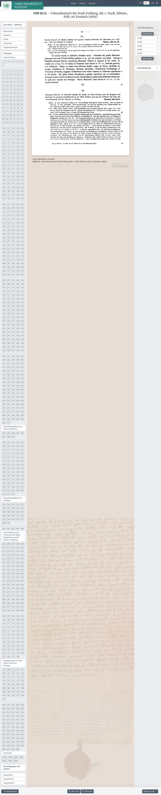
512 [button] (13, 450)
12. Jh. (139, 38)
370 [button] (3, 332)
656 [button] (8, 581)
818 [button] (17, 716)
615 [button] (3, 551)
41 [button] (7, 89)
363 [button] (17, 324)
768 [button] (22, 673)
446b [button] (21, 757)
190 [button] (3, 195)
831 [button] (8, 727)
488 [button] (17, 419)
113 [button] (17, 136)
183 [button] (17, 187)
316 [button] (8, 291)
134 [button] (22, 150)
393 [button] (17, 347)
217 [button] (13, 215)
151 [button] (8, 165)
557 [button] (13, 483)
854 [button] (22, 742)
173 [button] (17, 180)
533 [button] (17, 464)
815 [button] (3, 716)
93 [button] (22, 119)
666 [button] (8, 588)
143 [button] (17, 158)
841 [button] (8, 734)
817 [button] (13, 716)
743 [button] (17, 646)
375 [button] (3, 336)
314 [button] (22, 287)
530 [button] (3, 464)
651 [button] (8, 577)
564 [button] (22, 487)
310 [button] (3, 287)
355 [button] (3, 321)
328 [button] (17, 299)
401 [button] (8, 356)
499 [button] (13, 437)
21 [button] (22, 74)
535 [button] (3, 468)
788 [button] (22, 688)
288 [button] (17, 267)
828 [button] (17, 723)
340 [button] (3, 310)
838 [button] (17, 731)
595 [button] (13, 519)
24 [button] (11, 78)
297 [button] (13, 274)
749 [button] (22, 649)
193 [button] (17, 195)
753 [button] (17, 653)
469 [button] (22, 404)
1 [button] (2, 61)
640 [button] (3, 570)
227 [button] (13, 223)
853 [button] (17, 742)
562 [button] (13, 487)
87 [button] (22, 115)
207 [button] (13, 208)
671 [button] (8, 592)
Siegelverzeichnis (10, 47)
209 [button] (22, 208)
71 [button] (7, 108)
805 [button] (3, 708)
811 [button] (8, 712)
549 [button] (22, 476)
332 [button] (13, 302)
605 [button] (3, 544)
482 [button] (13, 415)
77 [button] (7, 111)
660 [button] (3, 584)
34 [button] (3, 85)
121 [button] (8, 143)
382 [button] (13, 339)
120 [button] (3, 143)
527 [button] (13, 461)
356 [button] (8, 321)
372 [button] (13, 332)
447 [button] (13, 389)
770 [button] (8, 677)
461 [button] (8, 400)
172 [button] (13, 180)
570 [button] (3, 494)
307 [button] (13, 284)
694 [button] (22, 607)
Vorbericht (7, 43)
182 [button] (13, 187)
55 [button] (14, 97)
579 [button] (8, 508)
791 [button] (13, 692)
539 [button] (22, 468)
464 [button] (22, 400)
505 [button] (3, 446)
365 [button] (3, 328)
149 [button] (22, 161)
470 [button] (3, 408)
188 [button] (17, 191)
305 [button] (3, 284)
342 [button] (13, 310)
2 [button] (5, 61)
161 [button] (8, 173)
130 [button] (3, 150)
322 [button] (13, 295)
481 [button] (8, 415)
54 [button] (11, 97)
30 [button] (11, 82)
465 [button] (3, 404)
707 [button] (13, 620)
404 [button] (22, 356)
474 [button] (22, 408)
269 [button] (22, 252)
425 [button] (3, 375)
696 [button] (8, 610)
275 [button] (3, 260)
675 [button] (3, 596)
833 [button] (17, 727)
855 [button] (3, 745)
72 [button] (11, 108)
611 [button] (8, 547)
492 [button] (3, 433)
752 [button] (13, 653)
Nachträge (7, 753)
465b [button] (4, 761)
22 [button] (3, 78)
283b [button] (16, 757)
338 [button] (17, 306)
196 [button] (8, 198)
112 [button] (13, 136)
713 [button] (17, 623)
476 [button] (8, 412)
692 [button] (13, 607)
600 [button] (3, 529)
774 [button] (3, 681)
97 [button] (14, 123)
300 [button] (3, 280)
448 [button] (17, 389)
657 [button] (13, 581)
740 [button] (3, 646)
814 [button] (22, 712)
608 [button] (17, 544)
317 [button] (13, 291)
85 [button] (14, 115)
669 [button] (22, 588)
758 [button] (17, 657)
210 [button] (3, 212)
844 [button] (22, 734)
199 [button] (22, 198)
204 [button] (22, 204)
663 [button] (17, 584)
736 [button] (8, 642)
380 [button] (3, 339)
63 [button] (22, 100)
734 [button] (22, 638)
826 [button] (8, 723)
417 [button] (13, 367)
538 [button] (17, 468)
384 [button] (22, 339)
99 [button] (22, 123)
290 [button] (3, 271)
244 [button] (22, 234)
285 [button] (3, 267)
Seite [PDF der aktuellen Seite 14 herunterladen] (74, 791)
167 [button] (13, 176)
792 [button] (17, 692)
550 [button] (3, 479)
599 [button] (8, 523)
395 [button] (3, 350)
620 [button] (3, 555)
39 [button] (22, 85)
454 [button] (22, 393)
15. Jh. (139, 49)
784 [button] (3, 688)
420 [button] (3, 371)
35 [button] (7, 85)
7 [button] (19, 61)
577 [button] (22, 504)
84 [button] (11, 115)
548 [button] (17, 476)
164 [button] (22, 173)
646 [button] (8, 573)
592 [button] (22, 515)
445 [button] (3, 389)
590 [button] (13, 515)
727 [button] (13, 635)
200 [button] (3, 204)
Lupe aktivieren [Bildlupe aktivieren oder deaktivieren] (120, 165)
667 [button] (13, 588)
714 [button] (22, 623)
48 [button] (11, 93)
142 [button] (13, 158)
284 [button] (22, 263)
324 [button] (22, 295)
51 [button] (22, 93)
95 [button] (7, 123)
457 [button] (13, 397)
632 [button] (13, 562)
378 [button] (17, 336)
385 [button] (3, 343)
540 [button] (3, 472)
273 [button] (17, 256)
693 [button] (17, 607)
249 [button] (22, 237)
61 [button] (14, 100)
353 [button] (17, 317)
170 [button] (3, 180)
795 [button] (8, 695)
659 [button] (22, 581)
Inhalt (5, 39)
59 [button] (7, 100)
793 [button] (22, 692)
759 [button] (3, 669)
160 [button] (3, 173)
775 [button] (8, 681)
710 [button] (3, 623)
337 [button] (13, 306)
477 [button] (13, 412)
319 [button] (22, 291)
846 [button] (8, 738)
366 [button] (8, 328)
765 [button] (8, 673)
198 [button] (17, 198)
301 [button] (8, 280)
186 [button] (8, 191)
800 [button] (3, 705)
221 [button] (8, 219)
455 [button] (3, 397)
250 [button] (3, 241)
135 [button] (3, 154)
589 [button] (8, 515)
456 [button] (8, 397)
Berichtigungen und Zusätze (11, 767)
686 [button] (8, 603)
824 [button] (22, 720)
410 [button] (3, 363)
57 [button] (22, 97)
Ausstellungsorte (144, 68)
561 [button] (8, 487)
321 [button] (8, 295)
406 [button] (8, 360)
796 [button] (13, 695)
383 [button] (17, 339)
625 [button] (3, 559)
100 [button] (3, 128)
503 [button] (17, 442)
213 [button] (17, 212)
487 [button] (13, 419)
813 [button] (17, 712)
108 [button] (17, 132)
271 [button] (8, 256)
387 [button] (13, 343)
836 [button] (8, 731)
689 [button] (22, 603)
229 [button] (22, 223)
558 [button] (17, 483)
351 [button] (8, 317)
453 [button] (17, 393)
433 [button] (17, 378)
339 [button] (22, 306)
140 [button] (3, 158)
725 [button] (3, 635)
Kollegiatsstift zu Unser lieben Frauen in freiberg (13, 663)
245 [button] (3, 237)
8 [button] (22, 61)
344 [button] (22, 310)
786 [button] (13, 688)
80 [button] (18, 111)
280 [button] (3, 263)
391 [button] (8, 347)
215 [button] (3, 215)
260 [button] (3, 249)
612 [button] (13, 547)
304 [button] (22, 280)
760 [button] (8, 669)
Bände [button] (73, 3)
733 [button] (17, 638)
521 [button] (8, 457)
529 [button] (22, 461)
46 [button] (3, 93)
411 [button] (8, 363)
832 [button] (13, 727)
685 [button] (3, 603)
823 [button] (17, 720)
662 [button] (13, 584)
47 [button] (7, 93)
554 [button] (22, 479)
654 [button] (22, 577)
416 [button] (8, 367)
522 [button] (13, 457)
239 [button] (22, 230)
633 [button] (17, 562)
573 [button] (3, 504)
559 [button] (22, 483)
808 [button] (17, 708)
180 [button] (3, 187)
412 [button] (13, 363)
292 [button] (13, 271)
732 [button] (13, 638)
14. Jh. (139, 46)
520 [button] (3, 457)
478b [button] (10, 761)
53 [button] (7, 97)
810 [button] (3, 712)
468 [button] (17, 404)
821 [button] (8, 720)
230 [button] (3, 226)
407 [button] (13, 360)
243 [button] (17, 234)
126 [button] (8, 147)
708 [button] (17, 620)
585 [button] (13, 512)
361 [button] (8, 324)
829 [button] (22, 723)
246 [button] (8, 237)
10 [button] (3, 71)
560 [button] (3, 487)
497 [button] (3, 437)
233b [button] (10, 757)
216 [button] (8, 215)
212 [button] (13, 212)
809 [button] (22, 708)
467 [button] (13, 404)
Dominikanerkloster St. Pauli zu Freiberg (12, 427)
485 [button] (3, 419)
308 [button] (17, 284)
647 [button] (13, 573)
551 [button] (8, 479)
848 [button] (17, 738)
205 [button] (3, 208)
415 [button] (3, 367)
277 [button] (13, 260)
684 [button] (22, 599)
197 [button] (13, 198)
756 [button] (8, 657)
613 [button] (17, 547)
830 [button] (3, 727)
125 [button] (3, 147)
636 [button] (8, 566)
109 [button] (22, 132)
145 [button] (3, 161)
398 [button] (17, 350)
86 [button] (18, 115)
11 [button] (7, 71)
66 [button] (11, 104)
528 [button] (17, 461)
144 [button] (22, 158)
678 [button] (17, 596)
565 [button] (3, 490)
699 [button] (22, 610)
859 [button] (22, 745)
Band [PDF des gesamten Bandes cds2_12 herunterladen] (87, 791)
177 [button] (13, 184)
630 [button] (3, 562)
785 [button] (8, 688)
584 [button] (8, 512)
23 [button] (7, 78)
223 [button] (17, 219)
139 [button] (22, 154)
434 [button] (22, 378)
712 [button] (13, 623)
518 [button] (17, 453)
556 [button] (8, 483)
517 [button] (13, 453)
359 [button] (22, 321)
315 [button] (3, 291)
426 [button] (8, 375)
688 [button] (17, 603)
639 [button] (22, 566)
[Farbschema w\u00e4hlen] (157, 3)
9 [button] (2, 65)
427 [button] (13, 375)
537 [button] (13, 468)
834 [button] (22, 727)
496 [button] (22, 433)
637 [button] (13, 566)
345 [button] (3, 313)
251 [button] (8, 241)
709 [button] (22, 620)
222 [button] (13, 219)
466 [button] (8, 404)
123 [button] (17, 143)
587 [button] (22, 512)
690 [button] (3, 607)
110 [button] (3, 136)
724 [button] (22, 631)
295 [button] (3, 274)
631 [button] (8, 562)
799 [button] (3, 699)
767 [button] (17, 673)
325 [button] (3, 299)
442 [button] (13, 386)
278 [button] (17, 260)
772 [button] (17, 677)
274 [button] (22, 256)
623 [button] (17, 555)
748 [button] (17, 649)
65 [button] (7, 104)
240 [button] (3, 234)
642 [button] (13, 570)
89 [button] (7, 119)
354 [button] (22, 317)
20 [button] (18, 74)
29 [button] (7, 82)
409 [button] (22, 360)
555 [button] (3, 483)
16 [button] (3, 74)
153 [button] (17, 165)
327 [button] (13, 299)
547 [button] (13, 476)
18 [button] (11, 74)
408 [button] (17, 360)
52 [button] (3, 97)
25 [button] (14, 78)
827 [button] (13, 723)
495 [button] (17, 433)
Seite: (141, 3)
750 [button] (3, 653)
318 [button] (17, 291)
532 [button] (13, 464)
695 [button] (3, 610)
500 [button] (3, 442)
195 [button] (3, 198)
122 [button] (13, 143)
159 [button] (22, 169)
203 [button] (17, 204)
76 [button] (3, 111)
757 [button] (13, 657)
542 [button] (13, 472)
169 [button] (22, 176)
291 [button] (8, 271)
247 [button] (13, 237)
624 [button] (22, 555)
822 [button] (13, 720)
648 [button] (17, 573)
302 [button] (13, 280)
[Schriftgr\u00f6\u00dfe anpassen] (152, 3)
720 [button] (3, 631)
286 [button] (8, 267)
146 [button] (8, 161)
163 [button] (17, 173)
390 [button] (3, 347)
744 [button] (22, 646)
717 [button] (13, 627)
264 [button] (22, 249)
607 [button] (13, 544)
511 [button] (8, 450)
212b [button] (4, 757)
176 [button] (8, 184)
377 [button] (13, 336)
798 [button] (22, 695)
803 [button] (17, 705)
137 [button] (13, 154)
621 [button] (8, 555)
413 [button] (17, 363)
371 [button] (8, 332)
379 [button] (22, 336)
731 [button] (8, 638)
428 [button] (17, 375)
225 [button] (3, 223)
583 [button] (3, 512)
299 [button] (22, 274)
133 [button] (17, 150)
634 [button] (22, 562)
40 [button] (3, 89)
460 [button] (3, 400)
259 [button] (22, 245)
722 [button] (13, 631)
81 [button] (22, 111)
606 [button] (8, 544)
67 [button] (14, 104)
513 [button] (17, 450)
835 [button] (3, 731)
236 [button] (8, 230)
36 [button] (11, 85)
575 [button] (13, 504)
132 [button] (13, 150)
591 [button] (17, 515)
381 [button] (8, 339)
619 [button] (22, 551)
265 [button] (3, 252)
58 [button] (3, 100)
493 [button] (8, 433)
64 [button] (3, 104)
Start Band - (12, 25)
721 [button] (8, 631)
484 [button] (22, 415)
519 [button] (22, 453)
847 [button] (13, 738)
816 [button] (8, 716)
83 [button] (7, 115)
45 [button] (22, 89)
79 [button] (14, 111)
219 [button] (22, 215)
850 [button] (3, 742)
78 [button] (11, 111)
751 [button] (8, 653)
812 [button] (13, 712)
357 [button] (13, 321)
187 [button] (13, 191)
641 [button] (8, 570)
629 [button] (22, 559)
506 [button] (8, 446)
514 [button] (22, 450)
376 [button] (8, 336)
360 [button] (3, 324)
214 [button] (22, 212)
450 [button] (3, 393)
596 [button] (17, 519)
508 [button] (17, 446)
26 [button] (18, 78)
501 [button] (8, 442)
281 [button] (8, 263)
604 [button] (22, 529)
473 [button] (17, 408)
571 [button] (8, 494)
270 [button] (3, 256)
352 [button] (13, 317)
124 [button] (22, 143)
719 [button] (22, 627)
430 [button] (3, 378)
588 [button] (3, 515)
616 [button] (8, 551)
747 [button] (13, 649)
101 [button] (8, 128)
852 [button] (13, 742)
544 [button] (22, 472)
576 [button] (17, 504)
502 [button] (13, 442)
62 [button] (18, 100)
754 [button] (22, 653)
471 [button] (8, 408)
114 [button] (22, 136)
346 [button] (8, 313)
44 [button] (18, 89)
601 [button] (8, 529)
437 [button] (13, 382)
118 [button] (17, 139)
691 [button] (8, 607)
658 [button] (17, 581)
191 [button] (8, 195)
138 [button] (17, 154)
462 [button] (13, 400)
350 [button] (3, 317)
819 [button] (22, 716)
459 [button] (22, 397)
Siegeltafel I (8, 775)
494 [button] (13, 433)
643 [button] (17, 570)
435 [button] (3, 382)
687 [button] (13, 603)
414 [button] (22, 363)
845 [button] (3, 738)
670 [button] (3, 592)
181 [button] (8, 187)
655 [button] (3, 581)
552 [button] (13, 479)
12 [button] (11, 71)
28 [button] (3, 82)
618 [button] (17, 551)
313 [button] (17, 287)
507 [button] (13, 446)
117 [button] (13, 139)
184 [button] (22, 187)
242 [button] (13, 234)
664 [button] (22, 584)
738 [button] (17, 642)
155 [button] (3, 169)
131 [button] (8, 150)
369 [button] (22, 328)
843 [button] (17, 734)
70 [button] (3, 108)
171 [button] (8, 180)
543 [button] (17, 472)
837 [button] (13, 731)
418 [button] (17, 367)
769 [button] (3, 677)
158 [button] (17, 169)
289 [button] (22, 267)
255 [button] (3, 245)
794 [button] (3, 695)
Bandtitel (7, 35)
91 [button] (14, 119)
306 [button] (8, 284)
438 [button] (17, 382)
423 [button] (17, 371)
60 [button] (11, 100)
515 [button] (3, 453)
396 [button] (8, 350)
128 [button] (17, 147)
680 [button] (3, 599)
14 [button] (18, 71)
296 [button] (8, 274)
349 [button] (22, 313)
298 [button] (17, 274)
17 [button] (7, 74)
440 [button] (3, 386)
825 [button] (3, 723)
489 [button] (22, 419)
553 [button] (17, 479)
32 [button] (18, 82)
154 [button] (22, 165)
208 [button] (17, 208)
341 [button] (8, 310)
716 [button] (8, 627)
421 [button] (8, 371)
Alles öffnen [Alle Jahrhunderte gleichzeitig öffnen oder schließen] (147, 34)
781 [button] (13, 684)
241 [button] (8, 234)
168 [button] (17, 176)
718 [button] (17, 627)
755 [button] (3, 657)
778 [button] (22, 681)
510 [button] (3, 450)
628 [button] (17, 559)
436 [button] (8, 382)
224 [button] (22, 219)
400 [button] (3, 356)
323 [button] (17, 295)
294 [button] (22, 271)
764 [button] (3, 673)
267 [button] (13, 252)
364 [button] (22, 324)
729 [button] (22, 635)
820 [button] (3, 720)
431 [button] (8, 378)
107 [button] (13, 132)
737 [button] (13, 642)
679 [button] (22, 596)
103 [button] (17, 128)
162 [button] (13, 173)
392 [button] (13, 347)
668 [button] (17, 588)
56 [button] (18, 97)
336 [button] (8, 306)
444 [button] (22, 386)
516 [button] (8, 453)
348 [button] (17, 313)
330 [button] (3, 302)
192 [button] (13, 195)
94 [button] (3, 123)
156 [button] (8, 169)
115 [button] (3, 139)
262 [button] (13, 249)
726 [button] (8, 635)
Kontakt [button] (92, 3)
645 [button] (3, 573)
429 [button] (22, 375)
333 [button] (17, 302)
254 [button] (22, 241)
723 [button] (17, 631)
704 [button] (22, 616)
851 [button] (8, 742)
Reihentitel (8, 31)
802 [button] (13, 705)
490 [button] (3, 423)
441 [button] (8, 386)
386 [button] (8, 343)
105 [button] (3, 132)
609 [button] (22, 544)
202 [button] (13, 204)
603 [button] (17, 529)
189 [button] (22, 191)
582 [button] (22, 508)
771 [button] (13, 677)
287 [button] (13, 267)
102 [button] (13, 128)
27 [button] (22, 78)
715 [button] (3, 627)
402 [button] (13, 356)
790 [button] (8, 692)
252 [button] (13, 241)
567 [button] (13, 490)
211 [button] (8, 212)
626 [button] (8, 559)
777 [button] (17, 681)
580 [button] (13, 508)
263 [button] (17, 249)
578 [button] (3, 508)
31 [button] (14, 82)
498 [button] (8, 437)
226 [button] (8, 223)
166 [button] (8, 176)
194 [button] (22, 195)
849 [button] (22, 738)
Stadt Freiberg (9, 57)
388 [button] (17, 343)
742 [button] (13, 646)
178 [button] (17, 184)
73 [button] (14, 108)
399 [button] (22, 350)
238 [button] (17, 230)
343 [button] (17, 310)
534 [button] (22, 464)
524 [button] (22, 457)
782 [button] (17, 684)
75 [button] (22, 108)
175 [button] (3, 184)
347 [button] (13, 313)
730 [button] (3, 638)
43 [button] (14, 89)
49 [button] (14, 93)
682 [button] (13, 599)
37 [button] (14, 85)
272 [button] (13, 256)
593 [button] (3, 519)
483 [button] (17, 415)
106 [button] (8, 132)
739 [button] (22, 642)
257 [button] (13, 245)
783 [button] (22, 684)
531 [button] (8, 464)
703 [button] (17, 616)
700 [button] (3, 616)
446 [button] (8, 389)
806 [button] (8, 708)
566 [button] (8, 490)
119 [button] (22, 139)
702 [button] (13, 616)
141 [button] (8, 158)
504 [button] (22, 442)
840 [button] (3, 734)
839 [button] (22, 731)
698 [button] (17, 610)
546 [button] (8, 476)
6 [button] (16, 61)
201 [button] (8, 204)
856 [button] (8, 745)
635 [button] (3, 566)
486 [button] (8, 419)
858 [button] (17, 745)
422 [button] (13, 371)
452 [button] (13, 393)
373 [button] (17, 332)
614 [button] (22, 547)
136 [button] (8, 154)
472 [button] (13, 408)
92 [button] (18, 119)
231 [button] (8, 226)
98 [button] (18, 123)
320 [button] (3, 295)
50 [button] (18, 93)
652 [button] (13, 577)
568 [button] (17, 490)
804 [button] (22, 705)
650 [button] (3, 577)
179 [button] (22, 184)
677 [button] (13, 596)
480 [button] (3, 415)
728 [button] (17, 635)
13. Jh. (139, 42)
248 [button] (17, 237)
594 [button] (8, 519)
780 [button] (8, 684)
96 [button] (11, 123)
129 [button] (22, 147)
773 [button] (22, 677)
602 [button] (13, 529)
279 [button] (22, 260)
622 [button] (13, 555)
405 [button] (3, 360)
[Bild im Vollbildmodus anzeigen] (129, 24)
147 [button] (13, 161)
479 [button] (22, 412)
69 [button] (22, 104)
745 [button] (3, 649)
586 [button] (17, 512)
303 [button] (17, 280)
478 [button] (17, 412)
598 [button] (3, 523)
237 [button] (13, 230)
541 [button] (8, 472)
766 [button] (13, 673)
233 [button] (17, 226)
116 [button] (8, 139)
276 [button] (8, 260)
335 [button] (3, 306)
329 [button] (22, 299)
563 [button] (17, 487)
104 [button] (22, 128)
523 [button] (17, 457)
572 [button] (13, 494)
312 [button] (13, 287)
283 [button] (17, 263)
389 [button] (22, 343)
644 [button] (22, 570)
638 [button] (17, 566)
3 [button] (8, 61)
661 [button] (8, 584)
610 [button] (3, 547)
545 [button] (3, 476)
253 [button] (17, 241)
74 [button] (18, 108)
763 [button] (22, 669)
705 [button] (3, 620)
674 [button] (22, 592)
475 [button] (3, 412)
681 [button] (8, 599)
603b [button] (16, 761)
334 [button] (22, 302)
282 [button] (13, 263)
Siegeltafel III (8, 783)
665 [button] (3, 588)
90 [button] (11, 119)
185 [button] (3, 191)
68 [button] (18, 104)
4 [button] (11, 61)
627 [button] (13, 559)
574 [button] (8, 504)
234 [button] (22, 226)
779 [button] (3, 684)
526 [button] (8, 461)
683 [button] (17, 599)
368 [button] (17, 328)
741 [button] (8, 646)
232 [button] (13, 226)
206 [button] (8, 208)
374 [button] (22, 332)
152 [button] (13, 165)
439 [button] (22, 382)
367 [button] (13, 328)
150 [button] (3, 165)
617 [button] (13, 551)
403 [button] (17, 356)
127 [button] (13, 147)
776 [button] (13, 681)
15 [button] (22, 71)
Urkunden (7, 53)
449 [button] (22, 389)
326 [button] (8, 299)
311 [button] (8, 287)
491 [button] (8, 423)
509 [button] (22, 446)
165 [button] (3, 176)
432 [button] (13, 378)
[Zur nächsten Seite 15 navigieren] (150, 791)
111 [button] (8, 136)
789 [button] (3, 692)
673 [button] (17, 592)
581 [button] (17, 508)
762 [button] (17, 669)
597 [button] (22, 519)
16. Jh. (139, 53)
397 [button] (13, 350)
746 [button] (8, 649)
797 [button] (17, 695)
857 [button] (13, 745)
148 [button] (17, 161)
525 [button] (3, 461)
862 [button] (13, 749)
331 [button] (8, 302)
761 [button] (13, 669)
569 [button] (22, 490)
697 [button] (13, 610)
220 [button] (3, 219)
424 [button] (22, 371)
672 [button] (13, 592)
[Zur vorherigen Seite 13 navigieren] (10, 791)
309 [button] (22, 284)
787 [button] (17, 688)
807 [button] (13, 708)
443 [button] (17, 386)
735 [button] (3, 642)
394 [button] (22, 347)
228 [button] (17, 223)
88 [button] (3, 119)
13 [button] (14, 71)
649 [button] (22, 573)
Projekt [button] (82, 3)
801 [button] (8, 705)
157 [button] (13, 169)
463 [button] (17, 400)
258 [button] (17, 245)
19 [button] (14, 74)
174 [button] (22, 180)
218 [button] (17, 215)
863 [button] (17, 749)
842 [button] (13, 734)
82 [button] (3, 115)
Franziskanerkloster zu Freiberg (12, 499)
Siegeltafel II (8, 779)
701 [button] (8, 616)
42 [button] (11, 89)
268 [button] (17, 252)
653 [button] (17, 577)
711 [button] (8, 623)
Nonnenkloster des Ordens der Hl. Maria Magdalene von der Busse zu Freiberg (11, 536)
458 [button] (17, 397)
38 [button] (18, 85)
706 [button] (8, 620)
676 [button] (8, 596)
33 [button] (22, 82)
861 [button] (8, 749)
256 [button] (8, 245)
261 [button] (8, 249)
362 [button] (13, 324)
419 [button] (22, 367)
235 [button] (3, 230)
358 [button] (17, 321)
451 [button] (8, 393)
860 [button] (3, 749)
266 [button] (8, 252)
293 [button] (17, 271)
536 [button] (8, 468)
